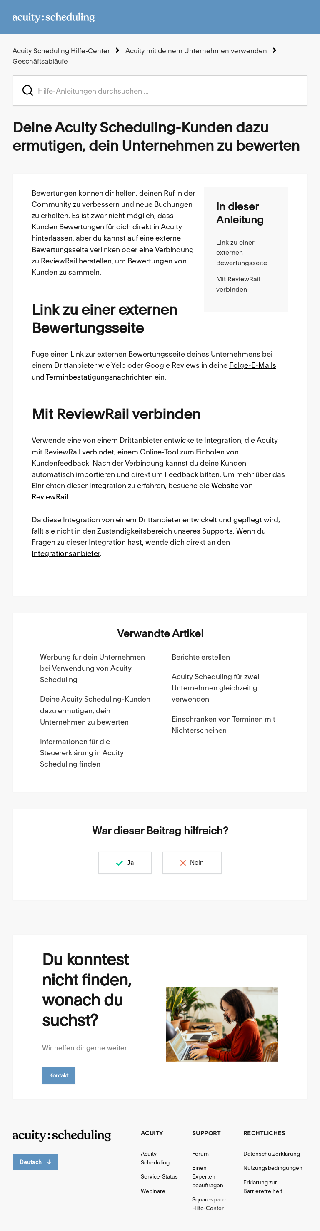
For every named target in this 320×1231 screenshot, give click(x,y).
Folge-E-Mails (252, 365)
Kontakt (59, 1075)
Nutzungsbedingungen (272, 1167)
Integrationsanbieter (66, 553)
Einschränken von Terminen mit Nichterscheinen (223, 725)
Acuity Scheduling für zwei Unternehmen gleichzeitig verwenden (215, 687)
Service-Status (159, 1176)
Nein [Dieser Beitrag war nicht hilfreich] (197, 862)
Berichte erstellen (201, 657)
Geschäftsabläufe (40, 61)
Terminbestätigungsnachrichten (99, 376)
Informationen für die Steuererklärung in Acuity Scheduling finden (82, 752)
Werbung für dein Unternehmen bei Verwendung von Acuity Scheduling (92, 668)
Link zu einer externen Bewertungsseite (241, 252)
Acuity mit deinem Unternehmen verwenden (196, 51)
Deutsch (35, 1162)
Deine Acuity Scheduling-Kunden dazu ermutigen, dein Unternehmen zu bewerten (95, 710)
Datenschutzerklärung (271, 1153)
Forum (200, 1153)
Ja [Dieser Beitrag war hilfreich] (130, 862)
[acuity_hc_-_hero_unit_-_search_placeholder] (160, 90)
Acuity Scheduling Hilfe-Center (61, 51)
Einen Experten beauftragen (207, 1176)
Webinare (153, 1191)
